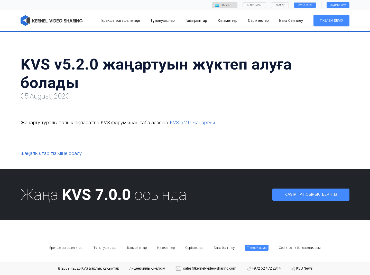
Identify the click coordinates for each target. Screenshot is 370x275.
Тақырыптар (137, 248)
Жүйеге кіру (338, 5)
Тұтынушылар (105, 248)
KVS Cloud (305, 5)
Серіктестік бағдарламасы (300, 248)
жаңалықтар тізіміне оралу (51, 153)
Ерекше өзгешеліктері (66, 248)
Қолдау (279, 5)
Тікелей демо (331, 20)
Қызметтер (166, 248)
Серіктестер (194, 248)
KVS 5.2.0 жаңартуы (192, 122)
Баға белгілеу (224, 248)
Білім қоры (254, 5)
